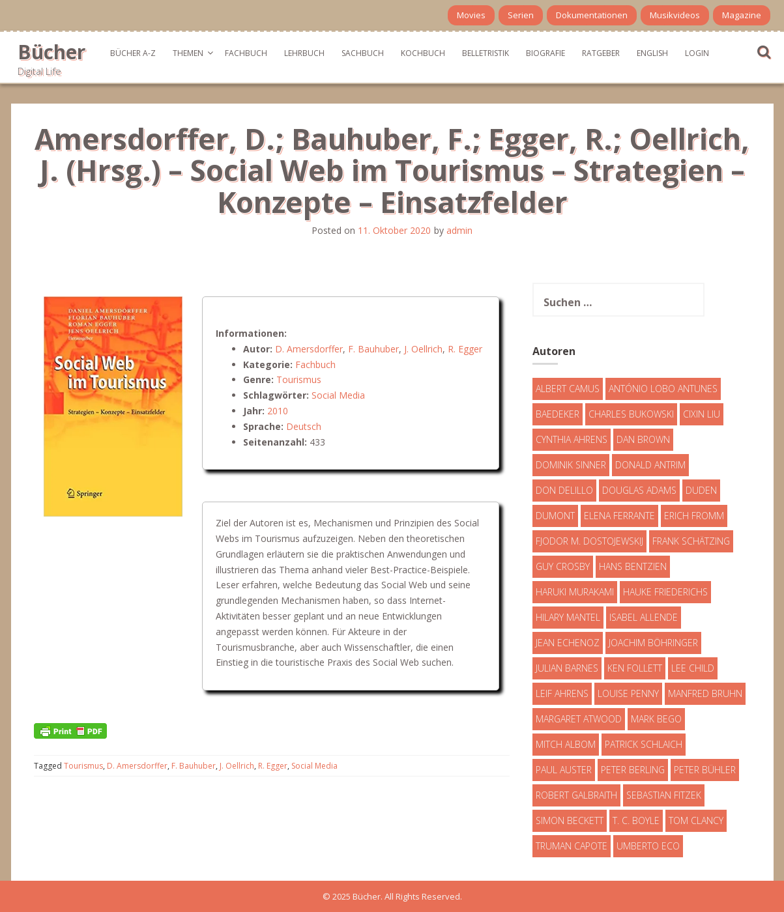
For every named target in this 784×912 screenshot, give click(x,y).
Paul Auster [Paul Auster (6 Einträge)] (564, 769)
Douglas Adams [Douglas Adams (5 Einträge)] (639, 490)
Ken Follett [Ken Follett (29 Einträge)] (634, 668)
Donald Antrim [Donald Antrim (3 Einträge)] (650, 465)
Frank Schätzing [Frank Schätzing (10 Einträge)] (691, 541)
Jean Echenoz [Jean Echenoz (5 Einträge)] (568, 642)
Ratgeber (601, 53)
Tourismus (298, 379)
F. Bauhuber (373, 349)
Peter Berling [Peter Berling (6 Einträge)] (633, 769)
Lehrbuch (304, 53)
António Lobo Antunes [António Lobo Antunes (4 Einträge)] (663, 388)
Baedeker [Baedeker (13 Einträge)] (557, 414)
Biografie (545, 53)
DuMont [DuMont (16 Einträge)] (555, 515)
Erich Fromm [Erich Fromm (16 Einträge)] (694, 515)
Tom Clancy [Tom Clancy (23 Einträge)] (696, 820)
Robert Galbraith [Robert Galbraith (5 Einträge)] (576, 795)
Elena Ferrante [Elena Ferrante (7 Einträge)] (619, 515)
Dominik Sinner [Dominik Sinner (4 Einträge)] (571, 465)
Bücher (51, 51)
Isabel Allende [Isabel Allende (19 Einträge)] (643, 617)
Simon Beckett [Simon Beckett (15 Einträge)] (569, 820)
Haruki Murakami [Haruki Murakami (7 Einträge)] (575, 592)
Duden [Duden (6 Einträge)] (701, 490)
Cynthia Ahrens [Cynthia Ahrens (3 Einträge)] (571, 439)
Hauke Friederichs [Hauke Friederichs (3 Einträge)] (665, 592)
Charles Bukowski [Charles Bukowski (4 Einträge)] (631, 414)
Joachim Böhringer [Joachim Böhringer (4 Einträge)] (653, 642)
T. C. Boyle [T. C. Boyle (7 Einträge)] (636, 820)
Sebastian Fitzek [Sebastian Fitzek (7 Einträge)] (663, 795)
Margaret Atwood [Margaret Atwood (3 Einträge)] (579, 719)
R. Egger (465, 349)
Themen (188, 53)
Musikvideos (675, 15)
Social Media (338, 395)
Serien (521, 15)
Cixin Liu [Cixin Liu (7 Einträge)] (701, 414)
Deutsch (303, 426)
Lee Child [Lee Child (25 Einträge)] (692, 668)
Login (697, 53)
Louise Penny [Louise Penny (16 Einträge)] (628, 693)
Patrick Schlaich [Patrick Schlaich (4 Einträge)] (643, 744)
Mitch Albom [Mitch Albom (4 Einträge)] (566, 744)
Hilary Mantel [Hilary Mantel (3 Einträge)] (568, 617)
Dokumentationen (592, 15)
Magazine (741, 15)
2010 (277, 411)
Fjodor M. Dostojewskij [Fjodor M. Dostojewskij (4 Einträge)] (589, 541)
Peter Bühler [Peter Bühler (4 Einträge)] (705, 769)
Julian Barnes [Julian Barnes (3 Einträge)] (567, 668)
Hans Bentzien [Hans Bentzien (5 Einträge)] (633, 566)
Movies (471, 15)
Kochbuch (423, 53)
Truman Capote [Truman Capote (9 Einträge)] (571, 846)
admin (459, 230)
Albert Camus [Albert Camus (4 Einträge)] (568, 388)
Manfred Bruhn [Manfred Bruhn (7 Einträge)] (705, 693)
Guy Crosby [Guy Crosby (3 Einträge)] (563, 566)
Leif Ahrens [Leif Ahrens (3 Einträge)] (562, 693)
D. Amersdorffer (309, 349)
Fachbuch (246, 53)
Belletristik (485, 53)
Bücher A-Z (133, 53)
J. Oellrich (423, 349)
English (652, 53)
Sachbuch (362, 53)
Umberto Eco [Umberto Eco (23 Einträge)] (648, 846)
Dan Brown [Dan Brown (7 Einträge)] (643, 439)
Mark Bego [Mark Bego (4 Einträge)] (656, 719)
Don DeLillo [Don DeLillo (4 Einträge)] (564, 490)
